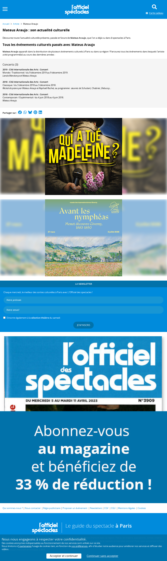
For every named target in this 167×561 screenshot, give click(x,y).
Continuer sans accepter (102, 556)
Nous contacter (33, 508)
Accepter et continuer (64, 556)
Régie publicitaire (51, 508)
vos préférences (79, 546)
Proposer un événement (75, 508)
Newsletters (96, 508)
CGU (113, 508)
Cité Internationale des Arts (23, 69)
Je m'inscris (83, 325)
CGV (106, 508)
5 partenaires (25, 546)
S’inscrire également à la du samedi (33, 317)
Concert (44, 69)
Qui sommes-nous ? (13, 508)
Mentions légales (126, 508)
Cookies (142, 508)
